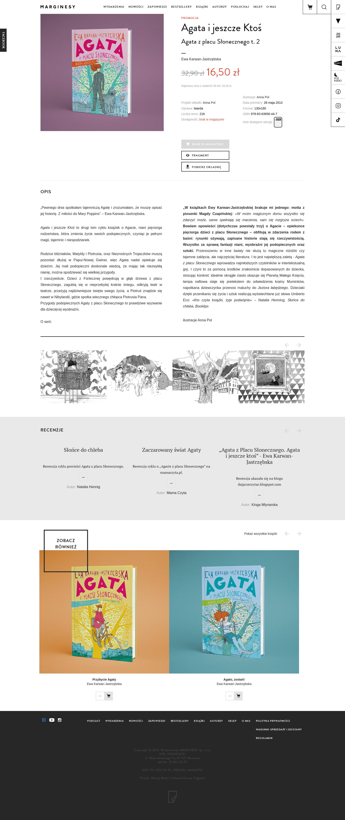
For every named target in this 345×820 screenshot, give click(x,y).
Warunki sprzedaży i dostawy (279, 729)
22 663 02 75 (178, 762)
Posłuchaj (240, 7)
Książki (202, 7)
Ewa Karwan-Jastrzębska (201, 59)
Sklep (258, 7)
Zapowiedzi (157, 7)
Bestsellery (181, 7)
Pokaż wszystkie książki (260, 533)
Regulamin (264, 738)
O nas (271, 7)
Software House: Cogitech (188, 778)
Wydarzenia (113, 7)
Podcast (93, 721)
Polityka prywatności (273, 721)
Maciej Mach (159, 778)
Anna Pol (263, 97)
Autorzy (219, 7)
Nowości (135, 7)
